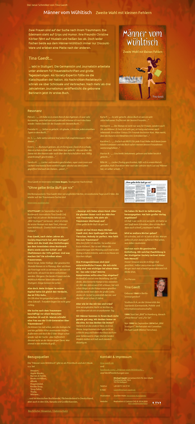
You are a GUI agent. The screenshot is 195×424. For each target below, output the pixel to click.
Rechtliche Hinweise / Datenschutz (48, 411)
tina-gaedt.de (107, 363)
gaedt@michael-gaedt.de (124, 390)
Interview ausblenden (38, 202)
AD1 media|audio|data (138, 403)
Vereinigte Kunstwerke (136, 396)
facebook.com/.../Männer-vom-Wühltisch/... (122, 369)
